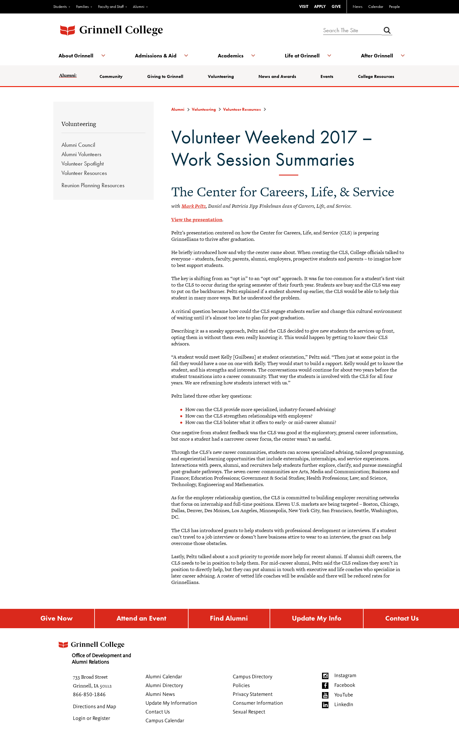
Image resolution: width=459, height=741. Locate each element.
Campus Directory (252, 677)
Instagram (345, 676)
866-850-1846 (89, 695)
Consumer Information (258, 703)
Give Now (56, 618)
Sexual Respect (249, 712)
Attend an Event (141, 618)
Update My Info (316, 618)
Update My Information (171, 703)
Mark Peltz (193, 205)
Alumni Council (78, 145)
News (357, 6)
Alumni (138, 6)
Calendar (375, 6)
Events (327, 76)
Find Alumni (229, 618)
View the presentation (196, 219)
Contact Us (402, 618)
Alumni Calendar (163, 677)
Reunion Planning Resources (92, 185)
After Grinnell (376, 55)
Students (60, 6)
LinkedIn (343, 705)
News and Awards (277, 76)
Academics (231, 55)
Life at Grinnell (302, 55)
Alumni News (160, 694)
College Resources (376, 76)
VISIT (303, 6)
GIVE (336, 6)
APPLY (320, 6)
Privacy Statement (253, 694)
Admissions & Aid (156, 55)
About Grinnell (76, 55)
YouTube (343, 695)
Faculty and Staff (111, 6)
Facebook (344, 685)
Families (82, 6)
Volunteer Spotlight (82, 163)
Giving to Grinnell (166, 76)
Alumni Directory (164, 686)
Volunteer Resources (84, 173)
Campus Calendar (164, 721)
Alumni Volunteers (81, 154)
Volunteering (221, 76)
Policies (241, 686)
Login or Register (91, 718)
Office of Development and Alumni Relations (95, 651)
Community (111, 76)
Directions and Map (94, 707)
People (394, 6)
